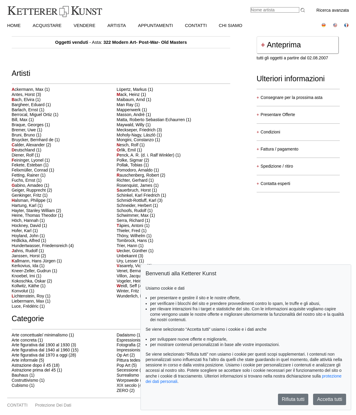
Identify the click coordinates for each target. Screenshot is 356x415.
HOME (14, 25)
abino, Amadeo (28, 185)
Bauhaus (20, 375)
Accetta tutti (329, 399)
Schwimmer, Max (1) (135, 215)
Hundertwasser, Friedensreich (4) (43, 245)
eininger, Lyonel (28, 160)
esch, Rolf (127, 144)
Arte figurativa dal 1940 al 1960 (41, 350)
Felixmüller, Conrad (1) (33, 170)
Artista (116, 25)
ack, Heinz (128, 94)
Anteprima (281, 44)
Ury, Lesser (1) (130, 260)
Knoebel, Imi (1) (26, 275)
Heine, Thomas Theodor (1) (37, 215)
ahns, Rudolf (25, 250)
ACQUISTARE (47, 25)
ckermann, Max (28, 89)
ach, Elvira (23, 99)
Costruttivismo (25, 380)
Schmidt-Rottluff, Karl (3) (139, 200)
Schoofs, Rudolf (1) (134, 210)
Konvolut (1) (23, 290)
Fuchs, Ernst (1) (27, 180)
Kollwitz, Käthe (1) (29, 285)
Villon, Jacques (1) (133, 275)
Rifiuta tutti (293, 399)
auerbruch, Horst (134, 190)
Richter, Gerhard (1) (135, 180)
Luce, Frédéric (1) (28, 306)
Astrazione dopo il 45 (31, 365)
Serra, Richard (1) (133, 220)
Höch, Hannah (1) (28, 220)
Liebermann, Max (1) (31, 301)
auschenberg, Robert (138, 175)
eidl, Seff (127, 285)
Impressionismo (131, 350)
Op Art (122, 355)
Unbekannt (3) (129, 255)
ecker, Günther (132, 250)
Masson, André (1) (133, 114)
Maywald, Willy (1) (133, 124)
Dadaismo (125, 335)
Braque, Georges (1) (31, 124)
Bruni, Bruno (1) (26, 135)
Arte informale (25, 360)
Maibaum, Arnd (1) (133, 99)
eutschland (24, 150)
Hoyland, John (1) (28, 235)
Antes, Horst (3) (26, 94)
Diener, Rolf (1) (26, 155)
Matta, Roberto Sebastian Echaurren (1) (153, 119)
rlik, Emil (126, 150)
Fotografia (125, 344)
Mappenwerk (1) (131, 109)
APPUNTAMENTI (155, 25)
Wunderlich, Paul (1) (135, 296)
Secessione (127, 370)
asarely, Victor (131, 265)
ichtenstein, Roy (28, 296)
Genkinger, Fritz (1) (30, 195)
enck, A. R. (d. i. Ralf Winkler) (145, 155)
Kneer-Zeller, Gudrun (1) (34, 270)
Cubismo (20, 385)
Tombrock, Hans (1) (134, 240)
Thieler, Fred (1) (131, 230)
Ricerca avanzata (332, 10)
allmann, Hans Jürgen (34, 260)
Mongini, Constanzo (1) (138, 139)
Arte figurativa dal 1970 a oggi (40, 355)
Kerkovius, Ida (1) (28, 265)
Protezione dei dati (53, 405)
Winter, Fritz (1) (130, 290)
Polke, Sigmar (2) (132, 160)
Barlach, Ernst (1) (28, 109)
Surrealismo (127, 375)
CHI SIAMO (230, 25)
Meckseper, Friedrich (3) (139, 129)
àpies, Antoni (130, 225)
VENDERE (84, 25)
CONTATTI (196, 25)
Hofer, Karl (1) (25, 230)
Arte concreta (24, 340)
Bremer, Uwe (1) (27, 129)
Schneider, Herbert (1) (137, 205)
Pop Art (123, 365)
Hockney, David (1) (29, 225)
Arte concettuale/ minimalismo (40, 335)
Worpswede (127, 380)
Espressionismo (131, 340)
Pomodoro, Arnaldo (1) (137, 170)
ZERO (122, 390)
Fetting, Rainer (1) (29, 175)
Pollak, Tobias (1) (132, 165)
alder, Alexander (29, 144)
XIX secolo (126, 385)
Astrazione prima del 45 (34, 370)
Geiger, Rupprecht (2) (32, 190)
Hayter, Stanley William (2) (36, 210)
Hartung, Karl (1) (27, 205)
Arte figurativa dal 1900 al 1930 (41, 344)
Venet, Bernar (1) (132, 270)
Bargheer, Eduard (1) (31, 104)
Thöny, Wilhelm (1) (133, 235)
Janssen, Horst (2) (29, 255)
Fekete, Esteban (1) (30, 165)
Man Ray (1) (128, 104)
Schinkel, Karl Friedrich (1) (141, 195)
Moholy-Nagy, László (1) (139, 135)
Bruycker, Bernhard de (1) (36, 139)
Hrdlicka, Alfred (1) (29, 240)
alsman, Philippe (29, 200)
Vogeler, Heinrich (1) (135, 281)
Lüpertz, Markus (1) (134, 89)
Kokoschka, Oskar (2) (32, 281)
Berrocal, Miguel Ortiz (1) (35, 114)
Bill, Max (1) (23, 119)
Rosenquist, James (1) (137, 185)
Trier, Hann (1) (129, 245)
